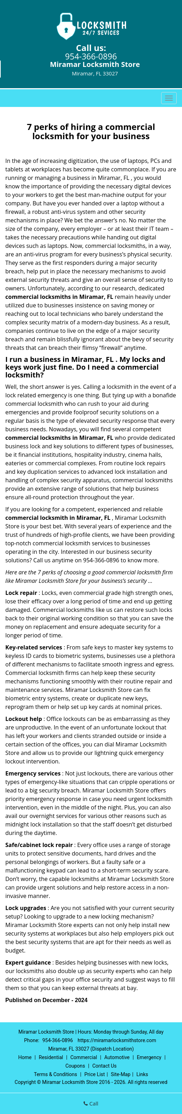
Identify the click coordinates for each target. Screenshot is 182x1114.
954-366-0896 (91, 56)
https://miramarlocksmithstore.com (117, 1040)
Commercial (83, 1057)
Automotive (117, 1057)
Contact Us (104, 1066)
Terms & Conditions (55, 1074)
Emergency (149, 1057)
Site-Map (120, 1074)
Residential (51, 1057)
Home (25, 1057)
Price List (94, 1074)
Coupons (75, 1066)
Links (142, 1074)
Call (91, 1103)
